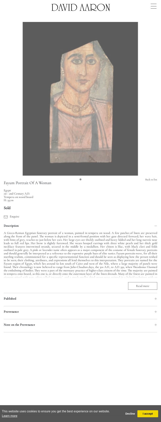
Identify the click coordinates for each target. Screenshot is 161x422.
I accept (148, 413)
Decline (130, 413)
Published (10, 299)
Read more (142, 286)
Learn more (9, 415)
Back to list (151, 179)
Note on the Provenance (19, 325)
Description (11, 226)
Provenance (11, 312)
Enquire (11, 216)
